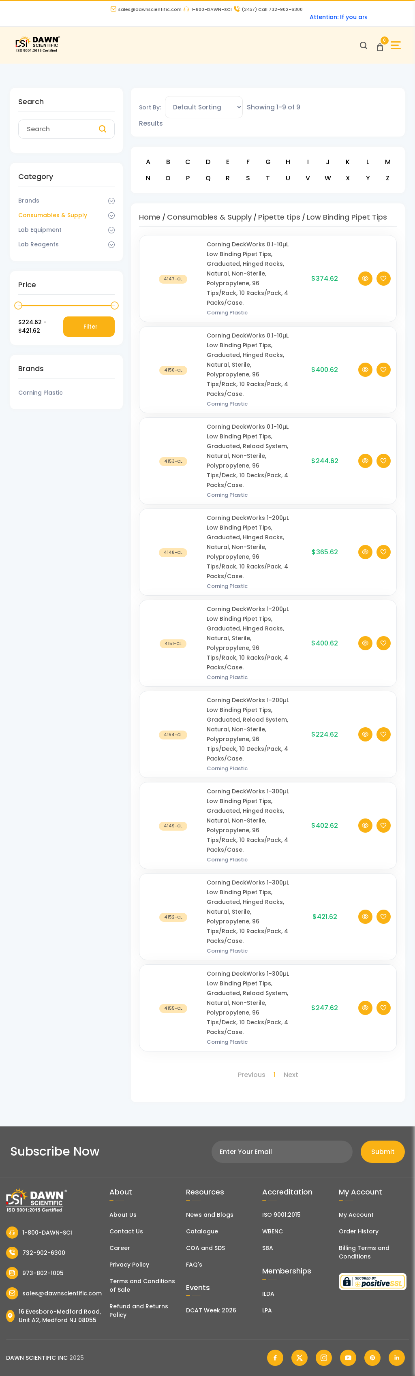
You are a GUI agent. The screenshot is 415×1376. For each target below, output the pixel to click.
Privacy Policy (129, 1265)
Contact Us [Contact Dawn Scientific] (126, 1231)
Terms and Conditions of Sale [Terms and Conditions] (142, 1285)
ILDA (268, 1294)
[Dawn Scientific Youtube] (348, 1358)
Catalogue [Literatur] (202, 1231)
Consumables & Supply (52, 215)
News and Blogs (209, 1215)
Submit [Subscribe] (383, 1151)
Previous (251, 1074)
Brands (28, 201)
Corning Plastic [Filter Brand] (40, 393)
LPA (267, 1310)
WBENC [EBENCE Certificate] (272, 1231)
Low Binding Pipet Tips (347, 217)
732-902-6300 (35, 1253)
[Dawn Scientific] (37, 51)
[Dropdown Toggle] (111, 201)
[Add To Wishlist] (383, 288)
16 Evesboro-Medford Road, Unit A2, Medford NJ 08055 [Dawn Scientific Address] (53, 1316)
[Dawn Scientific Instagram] (324, 1358)
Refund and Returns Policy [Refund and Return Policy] (138, 1310)
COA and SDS (205, 1248)
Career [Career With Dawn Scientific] (119, 1248)
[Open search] (363, 45)
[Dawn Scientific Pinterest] (372, 1358)
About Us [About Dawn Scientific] (123, 1215)
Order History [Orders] (359, 1231)
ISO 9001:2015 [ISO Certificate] (281, 1215)
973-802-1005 (35, 1273)
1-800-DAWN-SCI (208, 9)
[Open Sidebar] (396, 45)
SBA (267, 1248)
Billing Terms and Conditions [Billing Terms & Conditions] (364, 1252)
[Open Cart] (380, 45)
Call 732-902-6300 (268, 9)
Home (149, 217)
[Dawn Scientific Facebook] (275, 1358)
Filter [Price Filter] (90, 327)
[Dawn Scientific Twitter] (299, 1358)
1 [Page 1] (275, 1074)
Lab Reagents (38, 244)
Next (291, 1074)
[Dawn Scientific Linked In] (397, 1358)
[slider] (18, 305)
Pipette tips (279, 217)
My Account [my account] (356, 1215)
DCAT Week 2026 (211, 1310)
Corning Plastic (227, 322)
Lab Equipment (40, 230)
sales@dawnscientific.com (146, 9)
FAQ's (194, 1265)
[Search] (102, 129)
